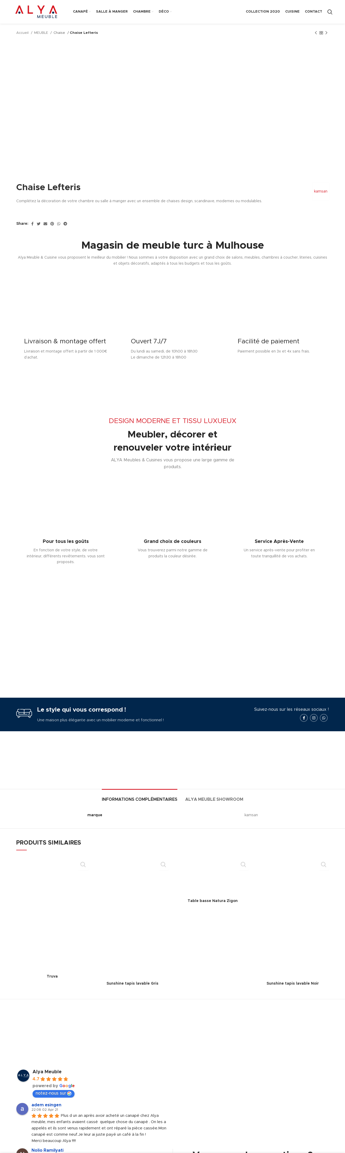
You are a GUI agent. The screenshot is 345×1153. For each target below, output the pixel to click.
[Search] (330, 12)
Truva (52, 987)
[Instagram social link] (314, 729)
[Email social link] (45, 223)
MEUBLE (41, 33)
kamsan (319, 191)
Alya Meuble (47, 1083)
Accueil (23, 33)
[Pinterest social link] (52, 223)
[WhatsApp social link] (59, 223)
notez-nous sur (53, 1104)
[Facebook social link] (32, 223)
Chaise (60, 33)
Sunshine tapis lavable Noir (293, 995)
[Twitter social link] (38, 223)
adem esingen (46, 1116)
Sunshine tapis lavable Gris (132, 995)
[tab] (139, 808)
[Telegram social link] (65, 223)
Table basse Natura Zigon (213, 912)
